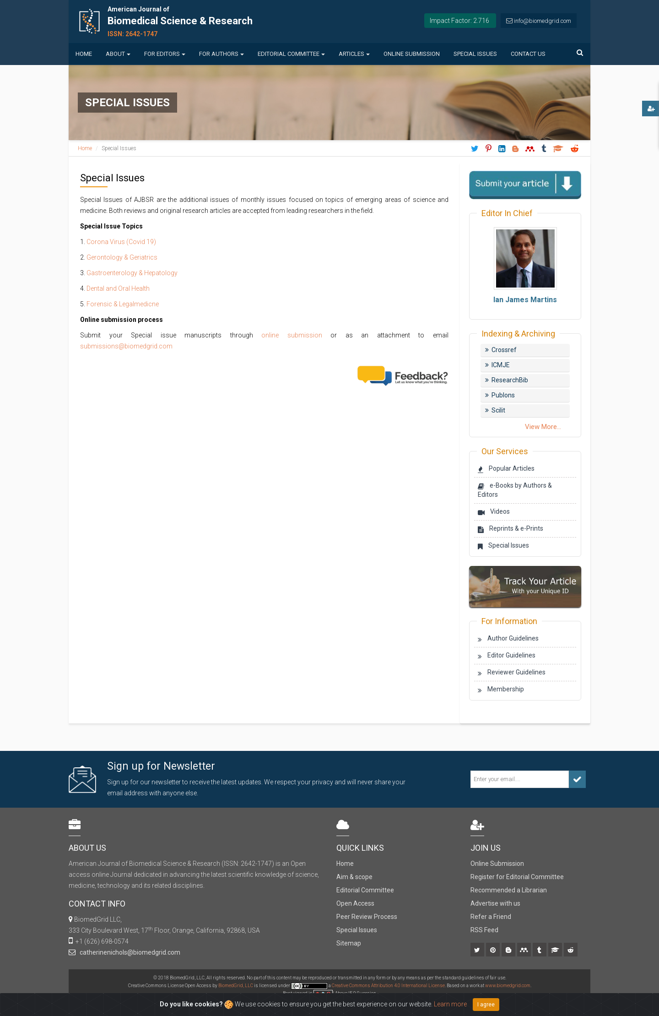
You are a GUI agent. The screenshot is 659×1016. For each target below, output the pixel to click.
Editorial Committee (291, 53)
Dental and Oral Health (118, 288)
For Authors (221, 53)
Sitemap (348, 943)
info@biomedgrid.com (542, 20)
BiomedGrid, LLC (236, 985)
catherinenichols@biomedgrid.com (128, 952)
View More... (543, 427)
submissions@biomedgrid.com (126, 346)
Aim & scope (354, 876)
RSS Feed (484, 930)
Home (84, 53)
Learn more (450, 1004)
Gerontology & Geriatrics (121, 257)
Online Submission (412, 53)
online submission (291, 335)
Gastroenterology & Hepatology (132, 273)
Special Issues (475, 53)
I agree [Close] (486, 1004)
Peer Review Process (366, 916)
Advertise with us (495, 903)
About (118, 53)
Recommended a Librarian (508, 890)
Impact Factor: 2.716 (459, 20)
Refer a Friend (490, 916)
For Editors (164, 53)
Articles (354, 53)
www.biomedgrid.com (507, 985)
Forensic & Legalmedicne (122, 304)
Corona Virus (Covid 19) (121, 241)
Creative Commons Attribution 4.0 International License (388, 985)
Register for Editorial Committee (517, 876)
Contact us (528, 53)
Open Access (355, 903)
